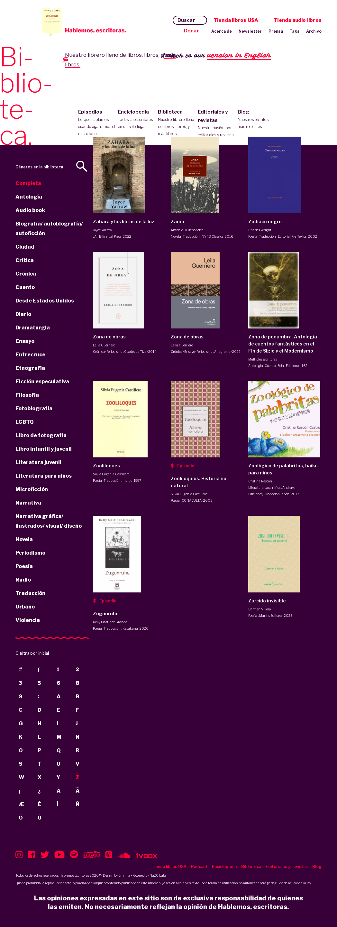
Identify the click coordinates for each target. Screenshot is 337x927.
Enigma (124, 875)
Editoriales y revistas (216, 124)
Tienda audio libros (298, 20)
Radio (23, 580)
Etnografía (30, 368)
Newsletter (250, 31)
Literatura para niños (43, 476)
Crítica (24, 260)
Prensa (276, 31)
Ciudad (24, 247)
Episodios (96, 123)
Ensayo (24, 341)
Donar (191, 31)
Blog (256, 119)
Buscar (186, 20)
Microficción (31, 489)
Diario (23, 314)
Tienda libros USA (236, 20)
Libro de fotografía (41, 435)
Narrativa (28, 503)
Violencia (27, 620)
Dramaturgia (32, 328)
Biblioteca (176, 123)
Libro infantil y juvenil (43, 449)
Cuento (25, 287)
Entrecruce (30, 355)
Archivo (314, 31)
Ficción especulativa (42, 381)
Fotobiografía (33, 408)
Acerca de (221, 31)
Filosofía (27, 395)
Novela (24, 539)
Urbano (25, 607)
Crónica (25, 274)
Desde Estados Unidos (44, 301)
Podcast (199, 866)
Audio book (30, 210)
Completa (28, 183)
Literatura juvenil (38, 462)
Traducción (30, 593)
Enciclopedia (136, 119)
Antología (28, 197)
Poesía (24, 566)
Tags (294, 31)
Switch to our (216, 55)
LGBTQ (24, 422)
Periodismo (30, 553)
